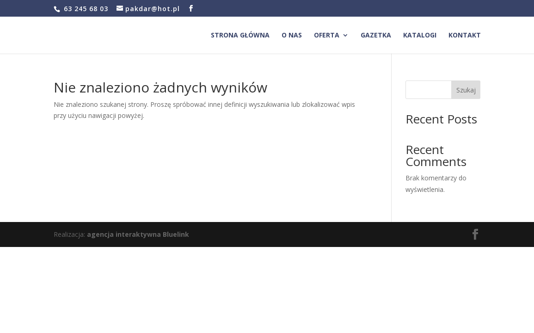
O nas (292, 35)
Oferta (326, 35)
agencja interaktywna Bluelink (138, 234)
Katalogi (419, 35)
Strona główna (240, 35)
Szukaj (466, 90)
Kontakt (464, 35)
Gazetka (376, 35)
